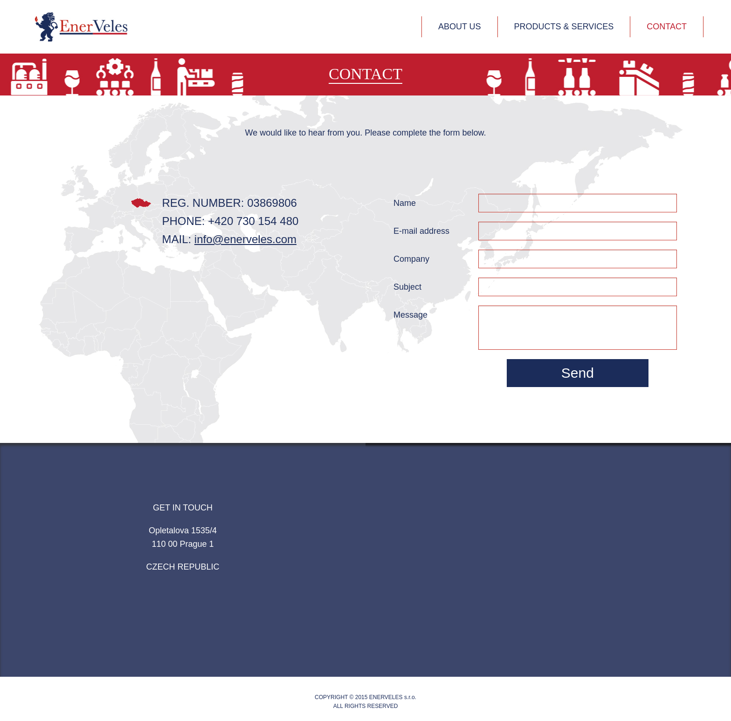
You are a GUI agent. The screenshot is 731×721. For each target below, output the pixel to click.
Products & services (564, 26)
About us (459, 26)
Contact (667, 26)
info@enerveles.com (245, 239)
